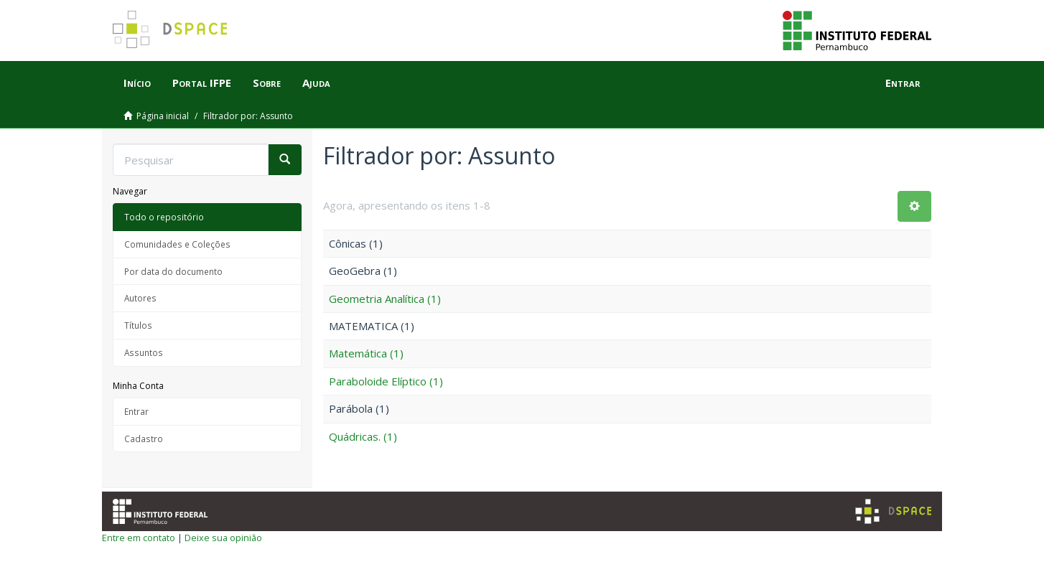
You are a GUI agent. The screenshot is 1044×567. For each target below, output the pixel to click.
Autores (140, 298)
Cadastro (143, 438)
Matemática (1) (366, 353)
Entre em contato (138, 537)
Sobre (267, 82)
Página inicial (162, 116)
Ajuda (316, 82)
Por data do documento (173, 271)
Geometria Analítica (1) (385, 298)
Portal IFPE (201, 82)
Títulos (138, 325)
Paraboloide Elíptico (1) (386, 381)
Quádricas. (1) (363, 436)
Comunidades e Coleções (177, 244)
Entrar (136, 411)
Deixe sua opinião (223, 537)
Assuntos (143, 352)
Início (137, 82)
